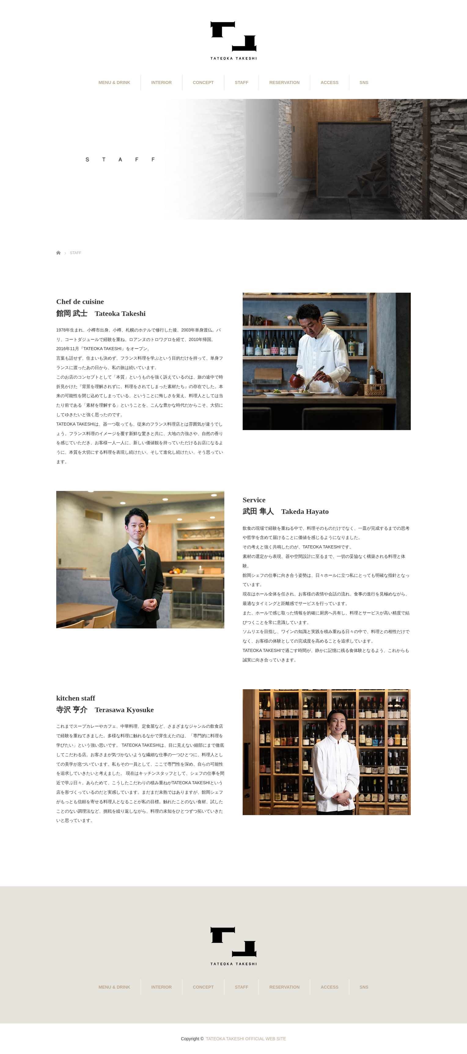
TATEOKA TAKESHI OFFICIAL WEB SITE (246, 1038)
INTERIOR (161, 82)
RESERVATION (284, 82)
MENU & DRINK (114, 82)
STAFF (241, 82)
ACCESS (329, 82)
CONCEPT (203, 82)
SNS (364, 82)
